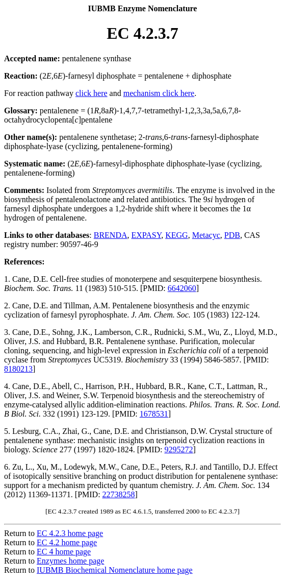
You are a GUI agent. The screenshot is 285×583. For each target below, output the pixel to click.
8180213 (18, 369)
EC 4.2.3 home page (70, 533)
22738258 (118, 494)
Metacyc (206, 235)
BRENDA (110, 235)
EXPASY (147, 235)
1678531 (154, 413)
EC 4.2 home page (67, 542)
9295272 (178, 449)
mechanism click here (159, 93)
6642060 (182, 288)
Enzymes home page (70, 560)
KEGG (176, 235)
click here (91, 93)
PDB (232, 235)
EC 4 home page (64, 551)
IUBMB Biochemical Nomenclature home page (115, 570)
